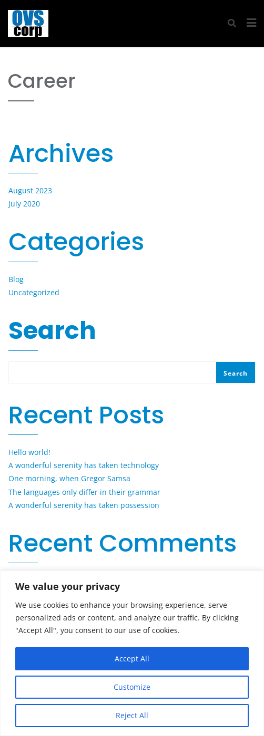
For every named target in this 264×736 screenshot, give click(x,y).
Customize (132, 687)
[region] (132, 653)
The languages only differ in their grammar (84, 492)
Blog (16, 279)
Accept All (132, 659)
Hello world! (29, 452)
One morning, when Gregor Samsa (69, 478)
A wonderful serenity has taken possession (83, 505)
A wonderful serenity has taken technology (83, 465)
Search (52, 332)
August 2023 (30, 190)
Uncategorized (33, 292)
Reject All (132, 715)
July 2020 (24, 204)
